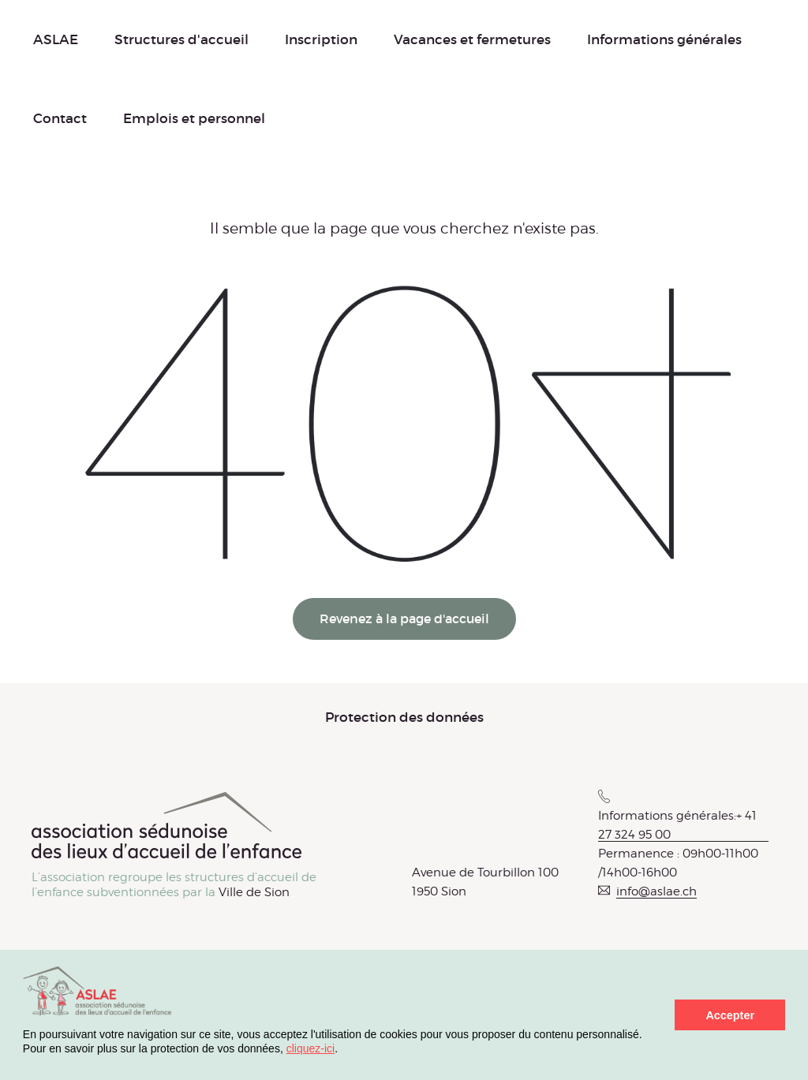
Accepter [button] (729, 1015)
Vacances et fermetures (472, 39)
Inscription (321, 39)
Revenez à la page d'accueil (404, 618)
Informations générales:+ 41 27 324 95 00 (677, 825)
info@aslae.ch (656, 891)
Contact (60, 118)
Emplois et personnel (194, 118)
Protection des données (404, 717)
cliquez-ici (310, 1048)
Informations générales (664, 39)
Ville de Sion (254, 892)
